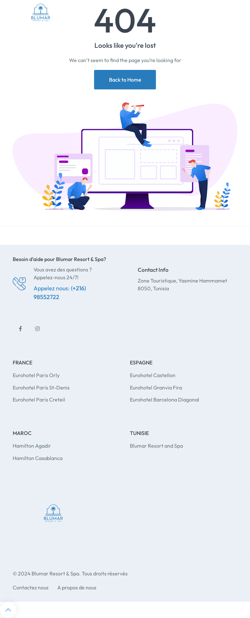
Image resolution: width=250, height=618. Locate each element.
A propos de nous (76, 587)
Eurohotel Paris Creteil (39, 399)
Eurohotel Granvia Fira (156, 387)
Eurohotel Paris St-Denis (41, 387)
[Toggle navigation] (237, 12)
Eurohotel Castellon (152, 375)
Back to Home (125, 79)
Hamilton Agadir (32, 445)
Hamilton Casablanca (37, 458)
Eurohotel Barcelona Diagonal (164, 399)
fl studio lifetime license (157, 458)
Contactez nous (31, 587)
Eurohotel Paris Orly (36, 375)
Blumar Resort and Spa (156, 445)
